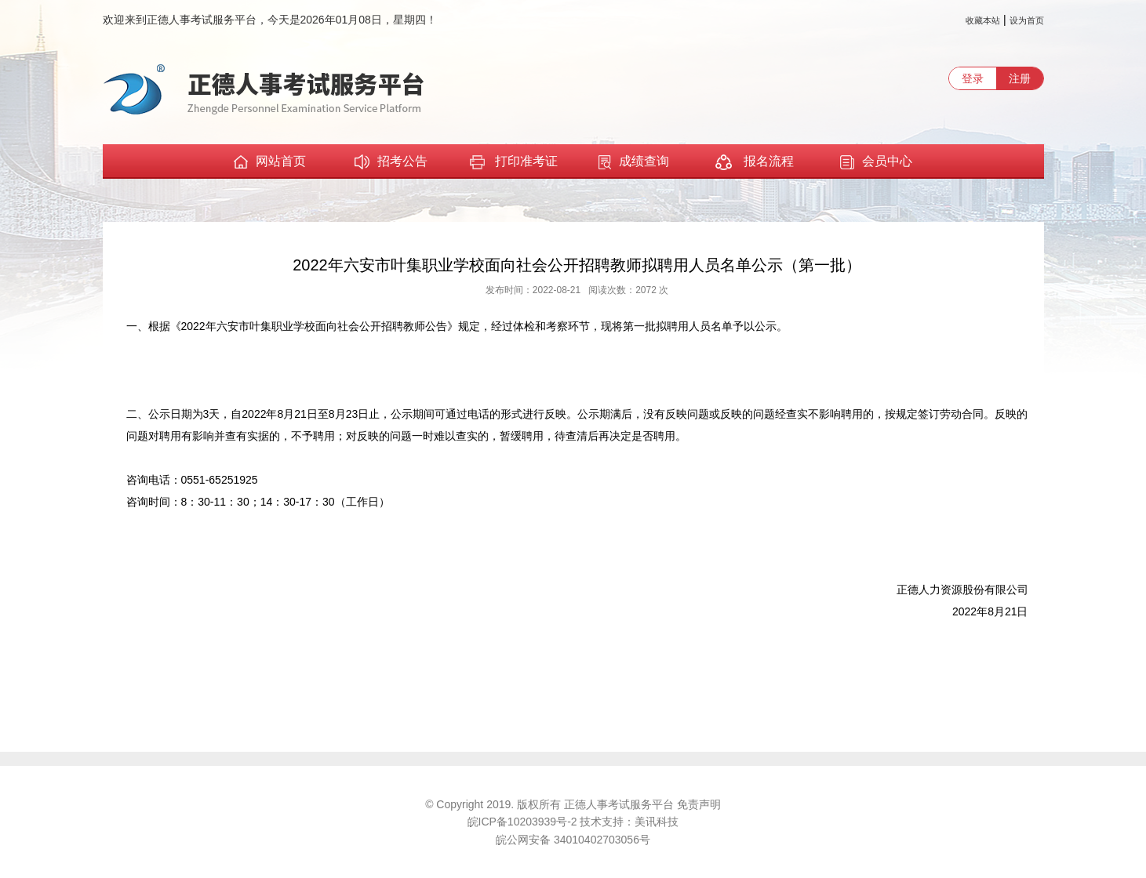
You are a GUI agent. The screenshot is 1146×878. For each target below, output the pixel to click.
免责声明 (699, 804)
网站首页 (270, 161)
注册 (1020, 78)
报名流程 (754, 162)
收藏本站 (983, 20)
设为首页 (1027, 20)
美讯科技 (657, 821)
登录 (973, 78)
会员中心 (876, 161)
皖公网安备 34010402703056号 (573, 839)
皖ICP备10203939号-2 (523, 821)
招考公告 (391, 161)
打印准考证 (512, 162)
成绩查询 (633, 161)
